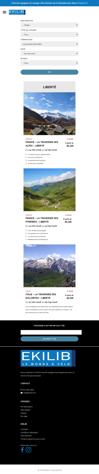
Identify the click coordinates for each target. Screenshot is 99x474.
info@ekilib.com (29, 393)
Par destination (27, 407)
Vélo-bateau (26, 410)
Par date (24, 416)
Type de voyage (28, 30)
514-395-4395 (28, 390)
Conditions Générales (29, 432)
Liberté (23, 413)
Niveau (24, 59)
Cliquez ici (82, 3)
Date (23, 49)
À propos (24, 429)
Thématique (26, 40)
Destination (27, 21)
